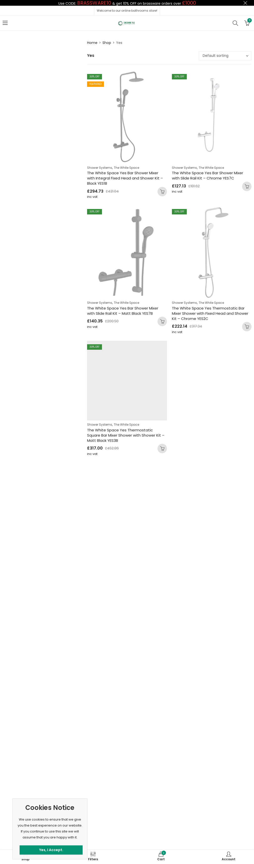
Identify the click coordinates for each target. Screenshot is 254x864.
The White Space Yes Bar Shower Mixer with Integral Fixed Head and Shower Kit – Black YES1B (125, 178)
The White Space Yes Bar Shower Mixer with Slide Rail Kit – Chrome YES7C (207, 175)
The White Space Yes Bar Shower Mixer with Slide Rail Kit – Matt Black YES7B (122, 311)
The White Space (126, 168)
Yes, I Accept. (51, 849)
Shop (106, 42)
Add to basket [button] (162, 191)
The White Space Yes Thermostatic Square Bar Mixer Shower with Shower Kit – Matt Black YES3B (125, 435)
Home (92, 42)
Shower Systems (99, 168)
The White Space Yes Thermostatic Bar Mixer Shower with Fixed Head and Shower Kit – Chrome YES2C (210, 313)
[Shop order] (225, 55)
